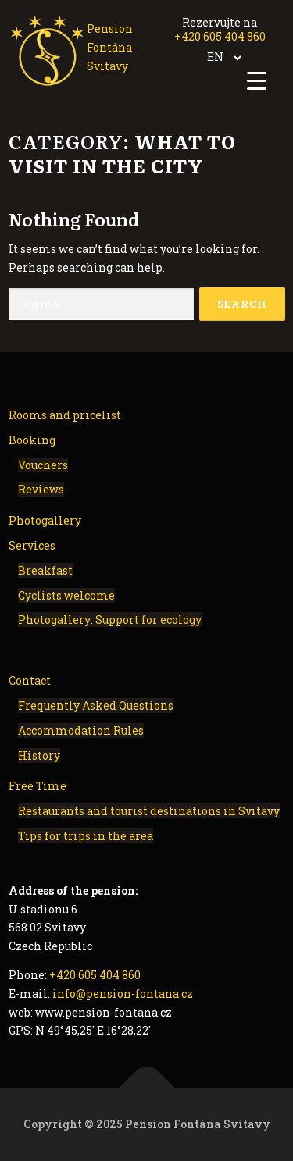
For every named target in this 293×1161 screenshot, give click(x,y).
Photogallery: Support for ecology (110, 619)
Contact (30, 680)
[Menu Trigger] (256, 80)
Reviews (41, 489)
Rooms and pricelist (65, 415)
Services (32, 545)
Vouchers (43, 465)
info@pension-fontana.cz (122, 993)
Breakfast (45, 570)
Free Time (37, 785)
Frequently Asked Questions (95, 705)
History (39, 755)
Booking (32, 440)
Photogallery (45, 520)
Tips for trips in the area (85, 835)
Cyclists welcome (66, 595)
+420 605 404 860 (220, 36)
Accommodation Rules (81, 730)
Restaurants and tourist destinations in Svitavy (149, 810)
